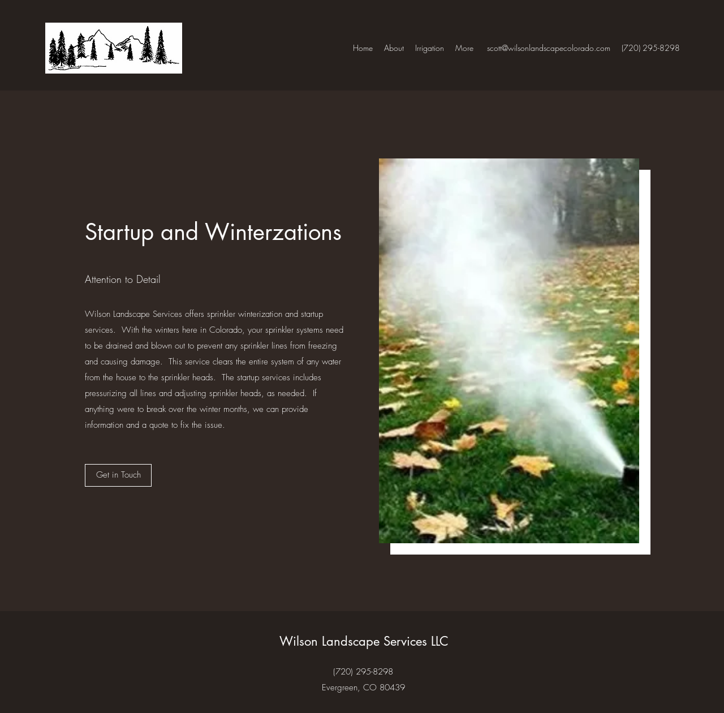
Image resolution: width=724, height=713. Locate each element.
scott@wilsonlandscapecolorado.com (548, 47)
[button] (118, 475)
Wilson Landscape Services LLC (364, 641)
